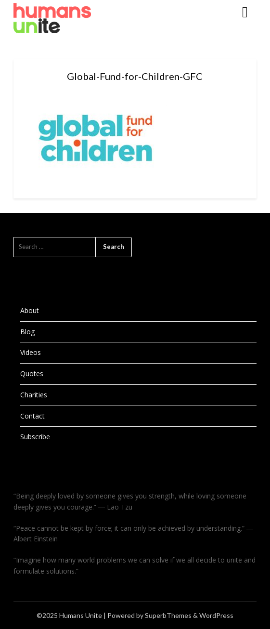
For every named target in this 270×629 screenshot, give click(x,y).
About (29, 310)
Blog (27, 331)
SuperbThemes (168, 615)
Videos (30, 352)
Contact (32, 415)
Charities (33, 394)
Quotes (31, 373)
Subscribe (35, 436)
